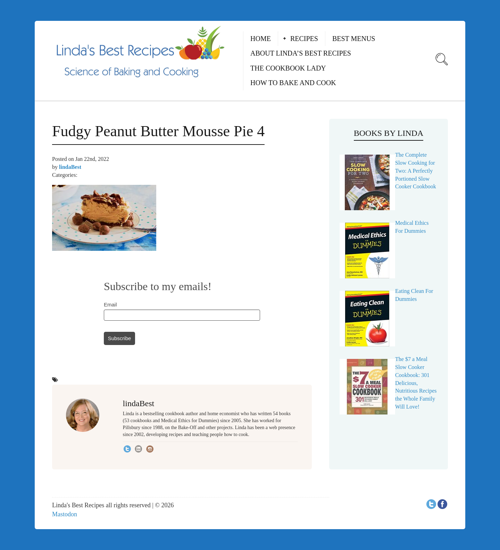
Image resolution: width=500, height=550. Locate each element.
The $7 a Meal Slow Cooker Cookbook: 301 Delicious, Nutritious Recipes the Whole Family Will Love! (416, 383)
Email (110, 304)
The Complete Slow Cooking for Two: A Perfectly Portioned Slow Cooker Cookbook (415, 170)
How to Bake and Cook (293, 83)
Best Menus (353, 38)
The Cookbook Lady (288, 68)
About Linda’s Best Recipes (300, 53)
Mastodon (64, 514)
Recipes (304, 38)
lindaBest (70, 167)
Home (260, 38)
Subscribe (119, 338)
